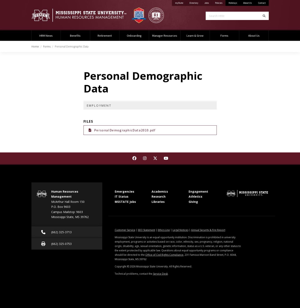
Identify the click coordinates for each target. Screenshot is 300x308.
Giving (193, 202)
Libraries (158, 202)
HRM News (46, 35)
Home (35, 46)
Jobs (208, 2)
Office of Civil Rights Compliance (164, 255)
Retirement (105, 35)
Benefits (75, 35)
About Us (247, 2)
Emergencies (124, 191)
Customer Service (125, 230)
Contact (262, 2)
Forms (224, 35)
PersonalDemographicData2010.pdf (122, 130)
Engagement (198, 191)
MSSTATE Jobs (125, 202)
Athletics (195, 196)
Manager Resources (164, 35)
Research (159, 196)
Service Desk (160, 274)
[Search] (264, 16)
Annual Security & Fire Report (208, 230)
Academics (160, 191)
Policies (220, 2)
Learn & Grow (195, 35)
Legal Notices (180, 230)
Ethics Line (164, 230)
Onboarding (134, 35)
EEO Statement (146, 230)
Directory (195, 2)
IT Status (121, 196)
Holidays (233, 2)
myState (180, 2)
